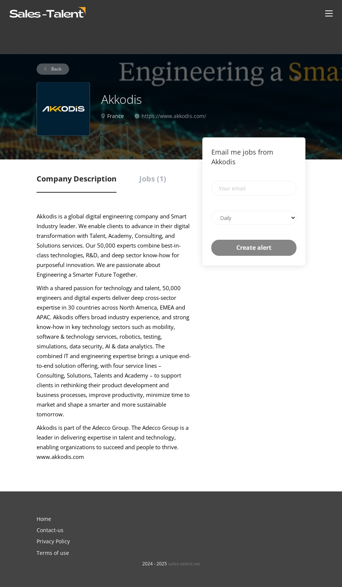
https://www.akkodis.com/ (174, 115)
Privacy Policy (53, 541)
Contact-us (50, 530)
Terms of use (53, 552)
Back (56, 69)
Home (44, 518)
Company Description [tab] (76, 179)
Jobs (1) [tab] (152, 179)
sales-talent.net (184, 563)
